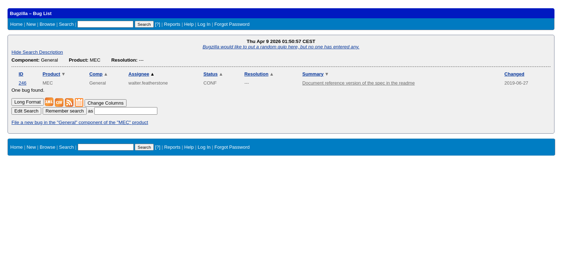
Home (16, 24)
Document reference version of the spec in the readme (359, 83)
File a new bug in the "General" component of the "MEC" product (79, 122)
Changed (514, 74)
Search (66, 24)
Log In (203, 24)
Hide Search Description (37, 52)
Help (189, 24)
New (31, 24)
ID (21, 74)
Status (213, 74)
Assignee (141, 74)
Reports (172, 24)
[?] (157, 24)
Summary (316, 74)
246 (23, 83)
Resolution (259, 74)
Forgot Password (231, 24)
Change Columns (105, 103)
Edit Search (26, 111)
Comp (98, 74)
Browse (47, 24)
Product (54, 74)
